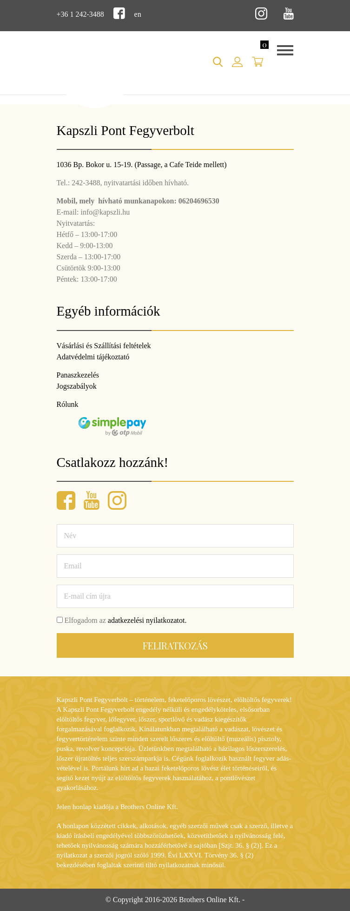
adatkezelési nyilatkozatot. (147, 620)
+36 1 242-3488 (80, 14)
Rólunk (68, 404)
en (137, 14)
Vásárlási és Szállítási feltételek (104, 346)
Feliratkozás (175, 645)
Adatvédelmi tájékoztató (93, 357)
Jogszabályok (77, 386)
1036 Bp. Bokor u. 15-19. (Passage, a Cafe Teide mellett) (142, 165)
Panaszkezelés (78, 375)
